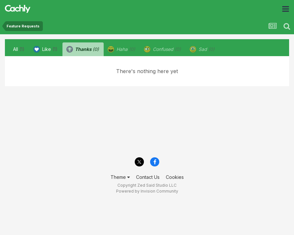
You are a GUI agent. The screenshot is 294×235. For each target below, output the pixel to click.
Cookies (175, 177)
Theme (120, 177)
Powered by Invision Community (147, 191)
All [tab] (19, 49)
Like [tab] (45, 49)
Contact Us (148, 177)
